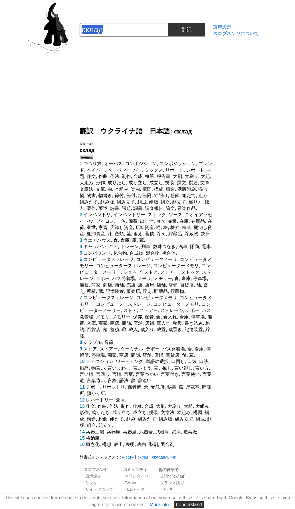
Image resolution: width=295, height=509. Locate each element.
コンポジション (141, 163)
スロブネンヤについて (236, 33)
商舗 (119, 285)
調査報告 (154, 208)
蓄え (137, 233)
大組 (205, 176)
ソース (175, 214)
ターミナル (131, 348)
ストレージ (171, 310)
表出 (118, 444)
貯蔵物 (191, 233)
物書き (105, 195)
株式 (186, 227)
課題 (126, 208)
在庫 (184, 221)
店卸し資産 (121, 227)
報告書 (163, 176)
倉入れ (170, 317)
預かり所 (96, 393)
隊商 (194, 246)
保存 (137, 317)
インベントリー (129, 214)
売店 (131, 285)
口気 (192, 361)
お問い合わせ (137, 476)
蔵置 (161, 329)
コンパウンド (97, 253)
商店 (107, 285)
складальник (163, 457)
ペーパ (114, 170)
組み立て (126, 202)
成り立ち (137, 182)
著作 (91, 208)
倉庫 (125, 240)
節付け (133, 195)
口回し (178, 361)
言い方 (202, 368)
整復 (177, 323)
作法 (114, 176)
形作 (100, 182)
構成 (158, 189)
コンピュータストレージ (108, 259)
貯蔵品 (175, 233)
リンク (91, 482)
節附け (161, 195)
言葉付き (170, 374)
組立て (179, 202)
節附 (146, 195)
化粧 (137, 406)
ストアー (169, 272)
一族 (121, 221)
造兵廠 (190, 431)
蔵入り (147, 329)
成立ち (156, 182)
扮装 (169, 182)
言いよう (142, 368)
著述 (103, 208)
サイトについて (99, 489)
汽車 (182, 246)
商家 (95, 285)
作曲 (103, 176)
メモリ (144, 278)
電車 (206, 246)
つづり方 (92, 163)
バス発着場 (123, 278)
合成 (137, 176)
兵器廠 (130, 431)
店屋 (149, 285)
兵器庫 (113, 431)
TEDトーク (135, 489)
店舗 (161, 285)
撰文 (181, 182)
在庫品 (198, 221)
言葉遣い (96, 380)
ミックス (154, 170)
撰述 (193, 182)
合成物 (136, 253)
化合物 (120, 253)
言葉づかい (147, 374)
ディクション (99, 361)
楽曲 (135, 189)
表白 (141, 444)
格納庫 (93, 438)
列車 (145, 246)
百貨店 (187, 285)
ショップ (132, 272)
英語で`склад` (172, 476)
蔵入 (133, 329)
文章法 (86, 189)
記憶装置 (115, 291)
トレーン (129, 246)
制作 (126, 176)
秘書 (171, 387)
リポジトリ (113, 387)
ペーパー (133, 170)
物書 (91, 195)
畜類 (119, 233)
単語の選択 (157, 361)
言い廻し (183, 368)
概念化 (93, 444)
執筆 (149, 176)
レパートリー (99, 400)
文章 (204, 182)
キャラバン (94, 246)
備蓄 (133, 221)
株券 (174, 227)
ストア (151, 272)
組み (202, 195)
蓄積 (149, 233)
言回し (103, 374)
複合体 (169, 253)
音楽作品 (186, 208)
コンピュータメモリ (156, 259)
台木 (160, 221)
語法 (123, 380)
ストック (157, 214)
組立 (165, 202)
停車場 (200, 278)
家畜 (103, 227)
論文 (170, 208)
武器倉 (146, 431)
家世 (91, 227)
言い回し (163, 368)
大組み (86, 182)
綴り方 (195, 202)
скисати (127, 457)
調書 (137, 208)
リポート (174, 170)
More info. (160, 504)
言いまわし (119, 368)
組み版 (107, 202)
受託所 (158, 387)
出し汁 (147, 221)
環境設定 (222, 27)
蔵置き (175, 329)
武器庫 (162, 431)
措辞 (84, 368)
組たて (189, 195)
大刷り (191, 176)
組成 (142, 202)
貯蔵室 (192, 387)
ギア (113, 246)
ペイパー (96, 170)
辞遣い (144, 380)
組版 (153, 202)
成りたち (117, 182)
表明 (130, 444)
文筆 (100, 189)
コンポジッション (177, 163)
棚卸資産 (96, 233)
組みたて (89, 202)
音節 (108, 342)
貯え (161, 233)
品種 (172, 221)
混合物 (152, 253)
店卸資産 (145, 227)
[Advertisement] (146, 76)
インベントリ (97, 214)
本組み (121, 189)
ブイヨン (105, 221)
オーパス (113, 163)
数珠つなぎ (164, 246)
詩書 (114, 208)
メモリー (163, 278)
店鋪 (172, 285)
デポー (103, 278)
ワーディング (129, 361)
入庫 (91, 323)
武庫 (176, 431)
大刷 (177, 176)
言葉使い (190, 374)
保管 (149, 317)
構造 (170, 189)
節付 (119, 195)
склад (143, 457)
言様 (116, 374)
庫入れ (163, 323)
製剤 (153, 444)
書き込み (194, 323)
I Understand (189, 504)
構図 (146, 189)
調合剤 (167, 444)
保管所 (134, 387)
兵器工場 (95, 431)
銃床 (205, 233)
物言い (98, 368)
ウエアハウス (97, 240)
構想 (106, 444)
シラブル (92, 342)
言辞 (112, 380)
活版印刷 (186, 189)
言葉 (128, 374)
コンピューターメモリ (176, 265)
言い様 (86, 374)
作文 (91, 176)
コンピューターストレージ (123, 265)
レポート (195, 170)
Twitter (130, 482)
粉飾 (174, 195)
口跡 (203, 361)
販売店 (133, 291)
